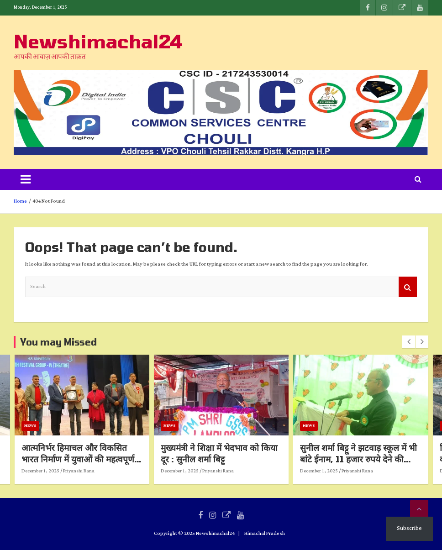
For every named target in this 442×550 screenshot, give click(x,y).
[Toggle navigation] (25, 179)
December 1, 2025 (99, 471)
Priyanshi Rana (137, 471)
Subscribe (409, 528)
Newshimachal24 (98, 41)
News (89, 426)
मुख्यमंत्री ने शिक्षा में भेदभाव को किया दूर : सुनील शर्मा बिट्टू (278, 453)
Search (408, 287)
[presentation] (408, 341)
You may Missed (58, 341)
